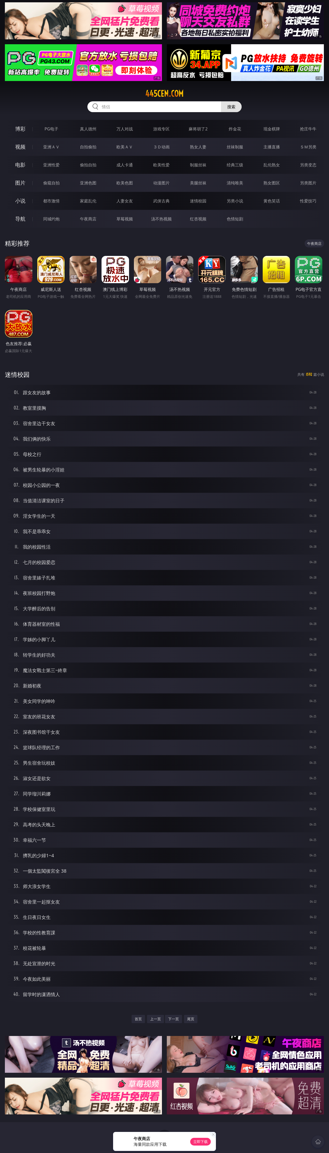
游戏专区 (161, 129)
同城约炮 (51, 219)
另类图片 (308, 183)
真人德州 (88, 129)
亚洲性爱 (51, 165)
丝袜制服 (235, 147)
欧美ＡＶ (124, 147)
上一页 (155, 1018)
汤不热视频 (161, 219)
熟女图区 (271, 183)
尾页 (190, 1018)
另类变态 (308, 165)
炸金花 (235, 129)
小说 (20, 200)
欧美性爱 (161, 165)
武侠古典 (161, 201)
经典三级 (235, 165)
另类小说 (235, 201)
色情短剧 (235, 219)
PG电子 (51, 129)
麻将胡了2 (198, 129)
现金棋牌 (271, 129)
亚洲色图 (88, 183)
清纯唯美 (235, 183)
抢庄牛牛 (308, 129)
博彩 (20, 128)
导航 (20, 218)
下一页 (173, 1018)
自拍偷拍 (88, 147)
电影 (20, 164)
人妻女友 (124, 201)
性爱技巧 (308, 201)
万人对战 (124, 129)
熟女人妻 (198, 147)
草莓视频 (124, 219)
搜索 (231, 107)
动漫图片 (161, 183)
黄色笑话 (271, 201)
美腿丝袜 (198, 183)
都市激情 (51, 201)
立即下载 (200, 1141)
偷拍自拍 (88, 165)
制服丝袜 (198, 165)
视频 (20, 146)
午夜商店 (88, 219)
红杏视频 (198, 219)
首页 (138, 1018)
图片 (20, 182)
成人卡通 (124, 165)
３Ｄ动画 (161, 147)
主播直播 (271, 147)
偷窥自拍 (51, 183)
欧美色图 (124, 183)
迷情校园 (198, 201)
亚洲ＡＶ (51, 147)
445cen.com (164, 93)
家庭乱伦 (88, 201)
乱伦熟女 (271, 165)
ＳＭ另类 (308, 147)
